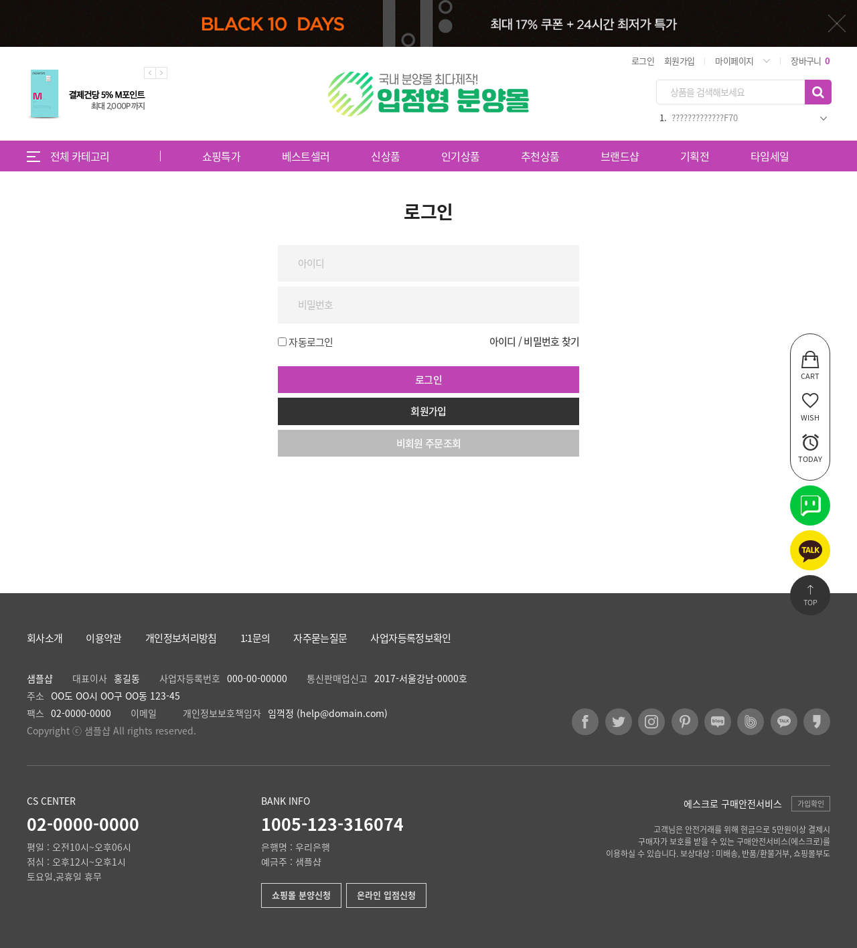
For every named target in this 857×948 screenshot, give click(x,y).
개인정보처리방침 (181, 638)
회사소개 (44, 638)
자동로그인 (311, 342)
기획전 (694, 156)
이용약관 (103, 638)
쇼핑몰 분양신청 (301, 894)
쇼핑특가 (221, 156)
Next (161, 73)
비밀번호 (0, 171)
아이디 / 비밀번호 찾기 (534, 341)
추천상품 (540, 156)
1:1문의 (255, 638)
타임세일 (770, 156)
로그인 (642, 60)
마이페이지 (734, 60)
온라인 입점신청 (386, 894)
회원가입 (679, 60)
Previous (150, 73)
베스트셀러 (306, 156)
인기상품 (460, 156)
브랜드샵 (620, 156)
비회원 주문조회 (428, 443)
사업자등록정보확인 (410, 638)
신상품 (385, 156)
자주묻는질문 (320, 638)
